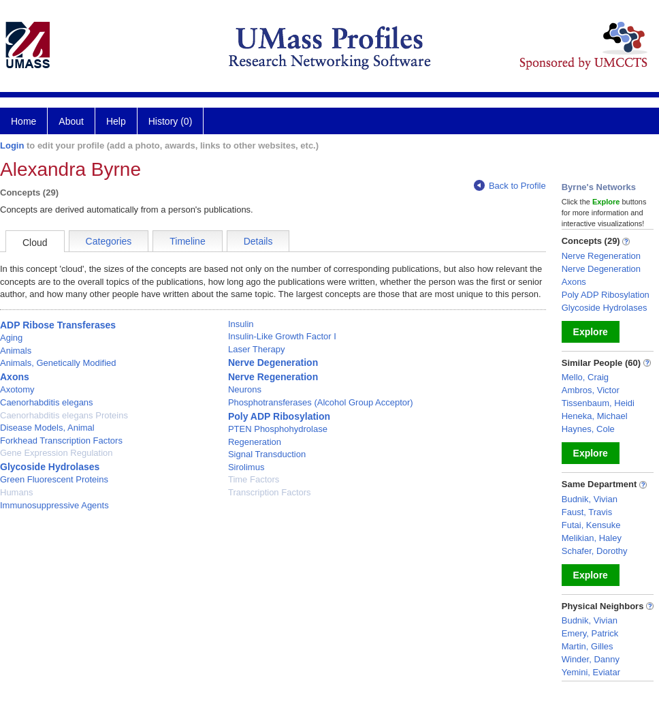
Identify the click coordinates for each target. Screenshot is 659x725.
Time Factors (253, 479)
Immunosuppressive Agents (54, 505)
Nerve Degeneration (273, 362)
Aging (11, 338)
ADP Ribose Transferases (58, 325)
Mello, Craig (585, 377)
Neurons (244, 389)
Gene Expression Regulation (56, 453)
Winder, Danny (591, 659)
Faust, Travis (587, 512)
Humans (16, 492)
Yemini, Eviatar (591, 672)
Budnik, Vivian (589, 499)
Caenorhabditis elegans (46, 402)
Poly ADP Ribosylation (279, 416)
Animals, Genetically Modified (58, 363)
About (71, 121)
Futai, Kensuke (591, 525)
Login (12, 145)
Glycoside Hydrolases (49, 466)
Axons (14, 376)
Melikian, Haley (592, 538)
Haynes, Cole (588, 429)
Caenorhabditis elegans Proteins (64, 415)
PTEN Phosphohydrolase (277, 429)
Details (258, 241)
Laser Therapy (256, 349)
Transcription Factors (269, 492)
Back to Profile (510, 186)
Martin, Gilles (587, 646)
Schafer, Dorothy (595, 551)
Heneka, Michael (595, 416)
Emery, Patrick (590, 633)
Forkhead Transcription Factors (61, 440)
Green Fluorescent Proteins (54, 479)
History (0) (170, 121)
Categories (109, 241)
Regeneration (254, 442)
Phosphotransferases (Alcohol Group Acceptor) (320, 402)
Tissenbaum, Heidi (598, 403)
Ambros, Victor (591, 390)
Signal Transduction (267, 454)
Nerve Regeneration (273, 376)
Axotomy (17, 389)
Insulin (241, 324)
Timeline (187, 241)
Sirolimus (246, 467)
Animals (15, 350)
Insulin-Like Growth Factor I (282, 336)
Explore (590, 331)
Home (23, 121)
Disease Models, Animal (47, 427)
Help (116, 121)
